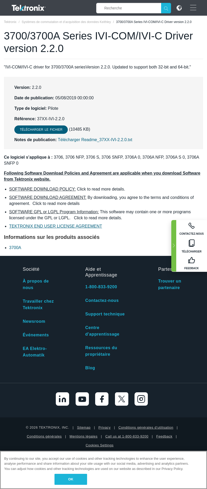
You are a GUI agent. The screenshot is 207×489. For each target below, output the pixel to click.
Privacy (104, 427)
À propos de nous (36, 284)
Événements (36, 335)
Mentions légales (84, 436)
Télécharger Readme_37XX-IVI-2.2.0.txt (95, 139)
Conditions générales (44, 436)
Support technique (105, 314)
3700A (15, 247)
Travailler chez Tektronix (38, 304)
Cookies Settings (99, 445)
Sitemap (84, 427)
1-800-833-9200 (101, 287)
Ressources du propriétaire (101, 351)
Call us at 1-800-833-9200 (126, 436)
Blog (90, 368)
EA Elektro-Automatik (35, 351)
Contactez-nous (102, 300)
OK (71, 479)
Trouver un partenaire (169, 284)
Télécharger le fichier (41, 129)
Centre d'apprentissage (102, 330)
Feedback (164, 436)
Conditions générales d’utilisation (145, 427)
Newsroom (34, 321)
